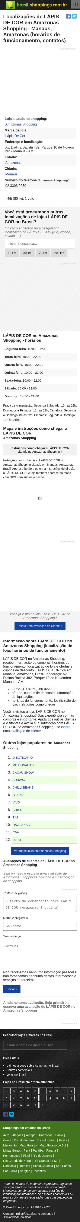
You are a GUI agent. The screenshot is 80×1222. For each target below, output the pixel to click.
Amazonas (13, 163)
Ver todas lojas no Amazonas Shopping (40, 851)
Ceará (7, 1140)
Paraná (51, 1150)
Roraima (24, 1166)
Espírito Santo (46, 1140)
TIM (15, 817)
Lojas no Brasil (16, 1074)
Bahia (59, 1135)
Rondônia (9, 1166)
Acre (6, 1135)
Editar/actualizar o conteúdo (34, 1213)
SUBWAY (19, 780)
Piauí (26, 1155)
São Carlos (63, 1166)
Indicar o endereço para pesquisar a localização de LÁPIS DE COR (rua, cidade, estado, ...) (38, 232)
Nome (15, 918)
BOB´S (17, 810)
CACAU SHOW (23, 772)
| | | (75, 4)
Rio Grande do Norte (17, 1160)
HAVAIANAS (21, 825)
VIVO (16, 802)
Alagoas (17, 1135)
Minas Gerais (12, 1150)
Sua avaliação (12, 936)
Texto (15, 893)
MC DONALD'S (23, 765)
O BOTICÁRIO (23, 757)
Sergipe (25, 1171)
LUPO (17, 839)
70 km (43, 253)
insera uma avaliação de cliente (36, 729)
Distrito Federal (24, 1140)
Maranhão (10, 1145)
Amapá (30, 1135)
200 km (59, 253)
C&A (16, 832)
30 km (27, 253)
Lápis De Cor (15, 136)
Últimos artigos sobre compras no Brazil (32, 1065)
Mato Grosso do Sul (52, 1145)
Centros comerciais (19, 1070)
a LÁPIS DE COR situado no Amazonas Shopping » (40, 449)
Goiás (63, 1140)
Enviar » (11, 989)
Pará (27, 1150)
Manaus (11, 174)
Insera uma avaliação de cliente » (40, 626)
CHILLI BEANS (23, 787)
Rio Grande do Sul (46, 1160)
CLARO (18, 795)
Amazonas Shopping (21, 124)
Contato (8, 1213)
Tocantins (39, 1171)
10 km (12, 253)
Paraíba (38, 1150)
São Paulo (10, 1171)
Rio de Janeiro (42, 1155)
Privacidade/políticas (17, 1217)
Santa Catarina (43, 1166)
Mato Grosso (28, 1145)
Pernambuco (11, 1155)
